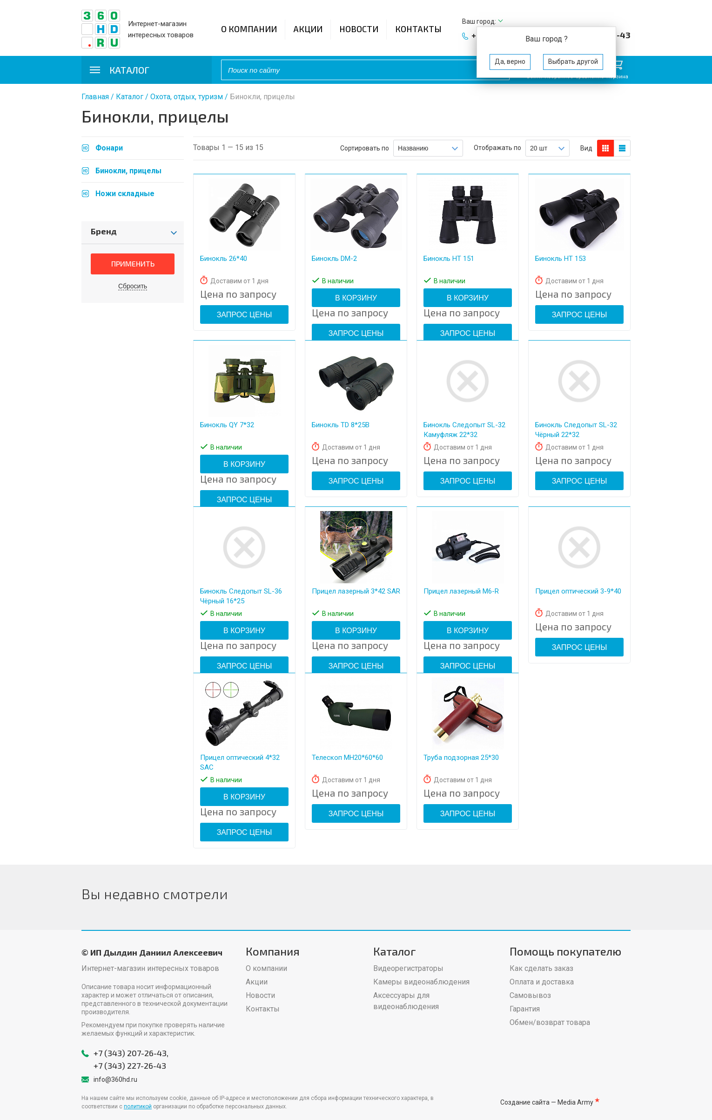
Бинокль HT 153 (560, 258)
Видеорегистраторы (408, 968)
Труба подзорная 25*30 (461, 757)
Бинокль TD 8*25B (340, 425)
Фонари (109, 147)
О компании (249, 29)
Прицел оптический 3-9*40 (578, 591)
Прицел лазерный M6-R (461, 591)
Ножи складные (124, 193)
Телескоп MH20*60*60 (347, 757)
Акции (308, 29)
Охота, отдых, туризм (186, 96)
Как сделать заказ (541, 968)
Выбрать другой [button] (573, 61)
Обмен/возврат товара (550, 1022)
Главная (95, 96)
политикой (138, 1106)
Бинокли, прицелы (128, 170)
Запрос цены (244, 315)
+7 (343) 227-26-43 (130, 1065)
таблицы (622, 148)
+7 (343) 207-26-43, (131, 1053)
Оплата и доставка (542, 981)
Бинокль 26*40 (223, 258)
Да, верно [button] (510, 61)
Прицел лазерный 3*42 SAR (356, 591)
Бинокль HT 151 (448, 258)
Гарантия (525, 1008)
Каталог (129, 96)
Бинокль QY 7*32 (227, 425)
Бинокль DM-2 (334, 258)
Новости (358, 29)
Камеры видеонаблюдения (421, 981)
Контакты (418, 29)
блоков (605, 148)
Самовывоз (530, 995)
